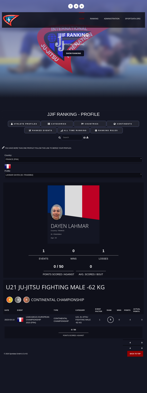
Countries (90, 124)
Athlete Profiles (24, 124)
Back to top (135, 354)
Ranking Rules (106, 130)
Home (81, 19)
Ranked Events (40, 130)
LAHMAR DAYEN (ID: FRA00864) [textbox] (19, 175)
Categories (57, 124)
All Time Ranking (73, 130)
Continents (123, 124)
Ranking (94, 19)
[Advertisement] (73, 374)
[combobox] (73, 160)
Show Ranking (73, 53)
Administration (111, 19)
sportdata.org (133, 19)
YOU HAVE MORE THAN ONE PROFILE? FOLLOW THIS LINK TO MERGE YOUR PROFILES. (37, 148)
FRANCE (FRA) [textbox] (12, 159)
